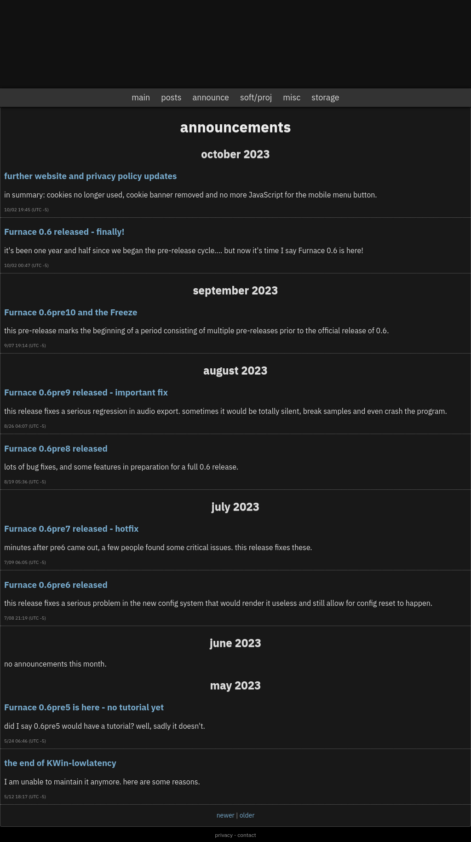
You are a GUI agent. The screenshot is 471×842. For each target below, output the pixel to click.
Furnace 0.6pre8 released (56, 448)
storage (325, 97)
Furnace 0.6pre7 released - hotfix (71, 528)
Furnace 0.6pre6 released (56, 584)
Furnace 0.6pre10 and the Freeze (70, 312)
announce (211, 97)
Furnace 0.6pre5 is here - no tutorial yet (84, 707)
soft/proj (256, 97)
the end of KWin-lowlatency (60, 762)
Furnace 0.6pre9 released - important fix (86, 392)
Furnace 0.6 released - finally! (64, 231)
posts (171, 97)
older (247, 815)
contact (246, 834)
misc (291, 97)
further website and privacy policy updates (90, 175)
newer (226, 815)
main (141, 97)
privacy (224, 834)
